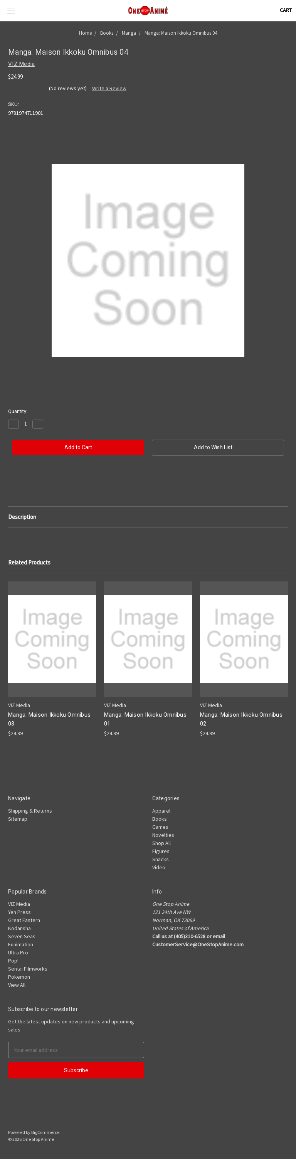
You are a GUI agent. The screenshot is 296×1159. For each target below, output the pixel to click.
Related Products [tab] (29, 562)
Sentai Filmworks (27, 968)
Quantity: (17, 411)
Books (159, 818)
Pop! (13, 960)
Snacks (160, 859)
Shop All (161, 843)
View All (16, 984)
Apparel (161, 810)
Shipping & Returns (30, 810)
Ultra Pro (18, 952)
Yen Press (19, 912)
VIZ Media (19, 903)
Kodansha (19, 928)
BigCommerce (45, 1132)
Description (22, 517)
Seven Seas (21, 936)
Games (160, 826)
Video (158, 867)
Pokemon (19, 976)
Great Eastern (24, 920)
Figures (161, 851)
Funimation (20, 944)
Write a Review (109, 88)
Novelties (163, 834)
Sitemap (17, 818)
